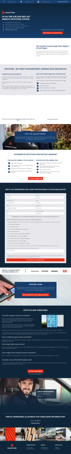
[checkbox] (35, 232)
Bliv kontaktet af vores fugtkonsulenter (53, 32)
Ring (31, 420)
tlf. (34, 420)
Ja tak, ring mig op (35, 371)
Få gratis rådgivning (35, 178)
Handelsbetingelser (35, 423)
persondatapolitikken (17, 256)
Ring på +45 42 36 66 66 (63, 1)
